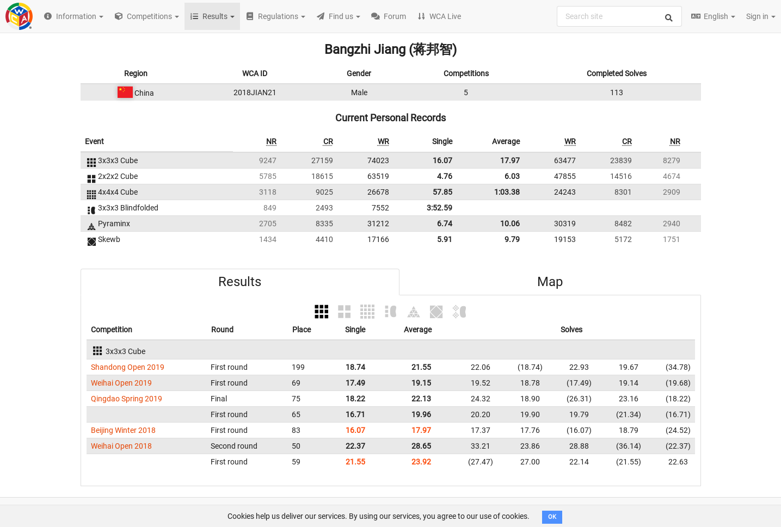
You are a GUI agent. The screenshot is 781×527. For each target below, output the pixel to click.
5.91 (444, 239)
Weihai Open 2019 (121, 383)
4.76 (444, 176)
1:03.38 (507, 192)
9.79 (512, 239)
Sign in (761, 16)
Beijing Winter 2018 (123, 430)
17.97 (510, 160)
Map (550, 281)
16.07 (442, 160)
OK (552, 516)
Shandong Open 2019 (127, 367)
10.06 (510, 223)
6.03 (512, 176)
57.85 (442, 192)
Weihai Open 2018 (121, 446)
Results (239, 281)
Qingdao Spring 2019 (126, 398)
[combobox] (619, 16)
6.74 (444, 223)
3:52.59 (439, 207)
